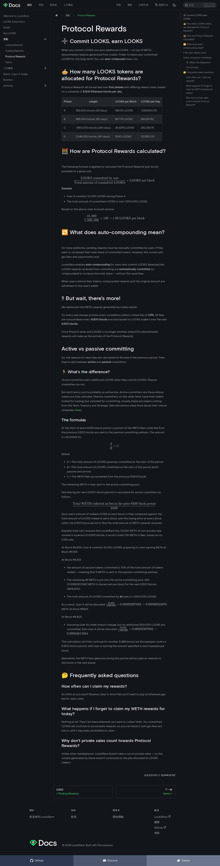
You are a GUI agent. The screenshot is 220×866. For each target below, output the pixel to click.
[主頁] (56, 15)
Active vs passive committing (197, 57)
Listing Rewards (14, 45)
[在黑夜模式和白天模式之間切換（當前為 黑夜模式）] (174, 5)
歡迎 (74, 816)
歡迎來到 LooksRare (42, 816)
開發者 (53, 4)
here (77, 410)
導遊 (41, 4)
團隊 (130, 4)
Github (160, 827)
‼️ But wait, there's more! (194, 52)
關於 (29, 4)
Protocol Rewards (15, 56)
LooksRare (162, 816)
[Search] (200, 5)
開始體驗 (118, 816)
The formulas (192, 67)
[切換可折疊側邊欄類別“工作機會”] (45, 68)
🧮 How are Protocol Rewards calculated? (198, 38)
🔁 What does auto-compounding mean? (193, 46)
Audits (6, 27)
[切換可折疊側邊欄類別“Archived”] (45, 85)
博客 (118, 4)
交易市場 (143, 4)
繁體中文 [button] (161, 4)
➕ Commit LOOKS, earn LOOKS (195, 17)
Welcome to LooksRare (16, 16)
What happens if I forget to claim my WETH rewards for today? (199, 89)
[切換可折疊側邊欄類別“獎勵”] (45, 39)
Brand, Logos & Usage (15, 74)
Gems (8, 62)
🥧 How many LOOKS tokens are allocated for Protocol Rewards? (197, 27)
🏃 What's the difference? (198, 62)
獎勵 (5, 39)
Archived (8, 85)
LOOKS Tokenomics (14, 21)
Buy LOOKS (9, 33)
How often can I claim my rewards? (198, 79)
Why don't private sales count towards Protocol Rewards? (197, 101)
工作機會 (68, 4)
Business (8, 79)
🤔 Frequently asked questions (198, 72)
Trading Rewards (14, 50)
